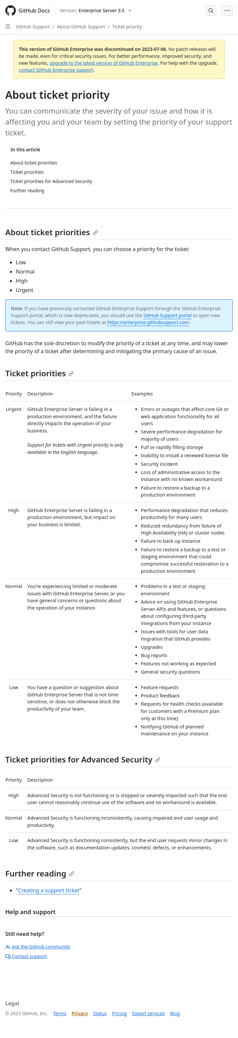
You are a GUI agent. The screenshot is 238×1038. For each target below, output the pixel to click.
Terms (59, 1013)
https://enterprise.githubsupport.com (148, 322)
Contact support (26, 956)
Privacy (80, 1013)
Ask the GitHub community (37, 947)
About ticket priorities (51, 232)
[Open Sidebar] (8, 26)
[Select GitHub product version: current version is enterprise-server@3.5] (95, 10)
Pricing (119, 1013)
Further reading (39, 873)
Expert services (148, 1013)
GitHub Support (33, 26)
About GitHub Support (81, 26)
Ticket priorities (39, 373)
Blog (175, 1013)
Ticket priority (127, 26)
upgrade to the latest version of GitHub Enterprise (104, 63)
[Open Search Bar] (211, 10)
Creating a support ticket (49, 890)
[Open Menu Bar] (227, 10)
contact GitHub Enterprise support (56, 70)
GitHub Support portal (167, 315)
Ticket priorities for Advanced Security (82, 759)
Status (100, 1013)
